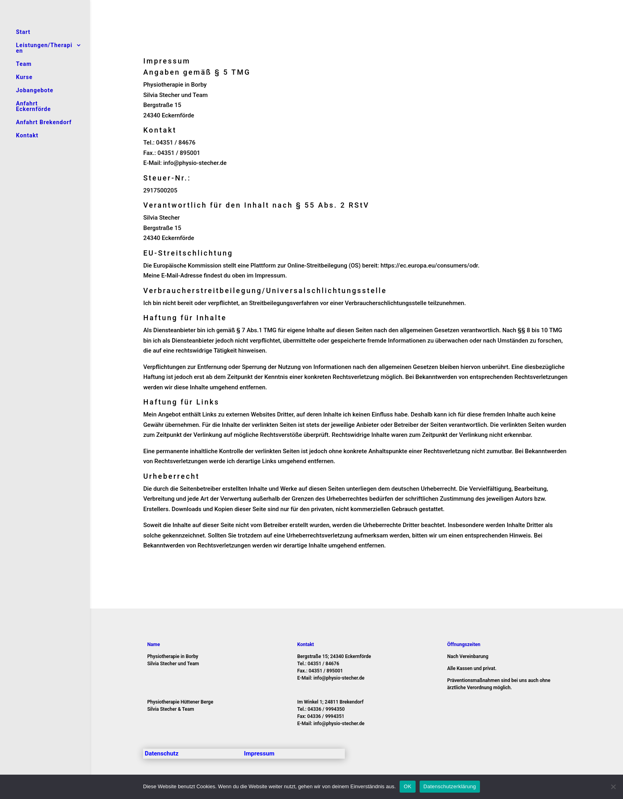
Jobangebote (35, 90)
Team (24, 64)
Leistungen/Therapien (44, 48)
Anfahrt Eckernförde (33, 106)
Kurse (24, 77)
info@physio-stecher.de (195, 163)
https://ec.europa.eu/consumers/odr (429, 265)
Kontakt (27, 136)
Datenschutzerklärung (450, 786)
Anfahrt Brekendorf (44, 122)
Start (23, 32)
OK (407, 786)
